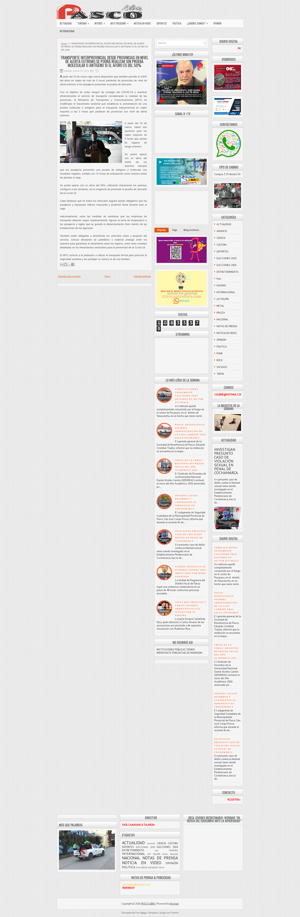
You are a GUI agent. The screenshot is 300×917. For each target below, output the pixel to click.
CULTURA (222, 244)
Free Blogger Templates (146, 912)
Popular (161, 230)
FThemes (174, 912)
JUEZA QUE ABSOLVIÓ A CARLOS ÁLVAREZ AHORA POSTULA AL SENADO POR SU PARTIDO (190, 608)
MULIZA (221, 312)
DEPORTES (162, 23)
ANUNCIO (222, 231)
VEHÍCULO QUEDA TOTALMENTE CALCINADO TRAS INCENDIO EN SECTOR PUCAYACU (189, 395)
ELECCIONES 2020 (226, 258)
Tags (174, 230)
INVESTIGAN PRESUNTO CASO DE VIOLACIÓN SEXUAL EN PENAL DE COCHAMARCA (226, 461)
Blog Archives (191, 230)
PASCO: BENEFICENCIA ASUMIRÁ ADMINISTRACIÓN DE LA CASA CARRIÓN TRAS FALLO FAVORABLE (190, 431)
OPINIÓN (217, 23)
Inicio (107, 276)
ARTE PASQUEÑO (120, 22)
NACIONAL (222, 319)
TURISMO (84, 22)
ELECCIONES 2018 (226, 265)
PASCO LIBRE (148, 903)
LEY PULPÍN (223, 299)
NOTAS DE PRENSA (227, 326)
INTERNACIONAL (67, 31)
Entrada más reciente (69, 276)
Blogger (174, 903)
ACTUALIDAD (66, 23)
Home (64, 43)
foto (219, 278)
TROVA (220, 373)
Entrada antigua (142, 276)
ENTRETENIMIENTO (227, 272)
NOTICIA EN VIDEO (142, 23)
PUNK (220, 353)
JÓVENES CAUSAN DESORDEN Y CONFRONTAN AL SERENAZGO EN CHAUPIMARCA (186, 502)
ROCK (220, 360)
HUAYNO (221, 285)
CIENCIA (221, 238)
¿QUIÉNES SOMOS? (199, 22)
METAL (220, 306)
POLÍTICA (177, 23)
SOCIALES (222, 367)
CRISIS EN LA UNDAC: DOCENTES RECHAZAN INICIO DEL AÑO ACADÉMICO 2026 (226, 651)
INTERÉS (101, 22)
